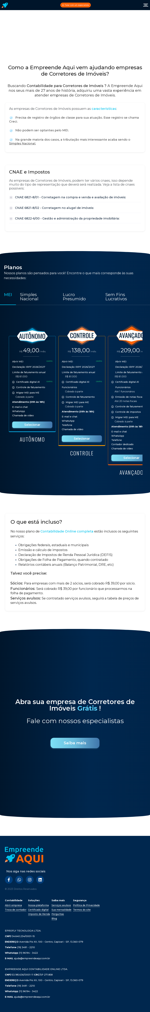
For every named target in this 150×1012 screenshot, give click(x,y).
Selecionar (32, 425)
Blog (54, 918)
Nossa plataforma (38, 905)
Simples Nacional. (22, 143)
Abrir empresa (13, 905)
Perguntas (58, 914)
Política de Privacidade (86, 905)
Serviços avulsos (61, 905)
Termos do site (82, 909)
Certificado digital (38, 909)
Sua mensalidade (61, 909)
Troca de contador (15, 909)
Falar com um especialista (75, 5)
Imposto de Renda (39, 914)
